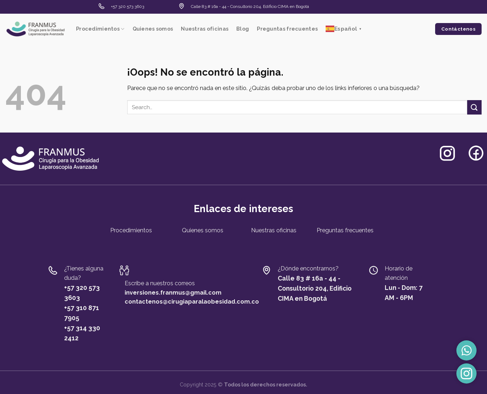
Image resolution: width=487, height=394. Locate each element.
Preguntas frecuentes (287, 29)
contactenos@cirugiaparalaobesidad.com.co (192, 301)
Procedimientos (100, 29)
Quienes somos (153, 29)
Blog (242, 29)
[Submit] (474, 107)
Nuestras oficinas (204, 29)
